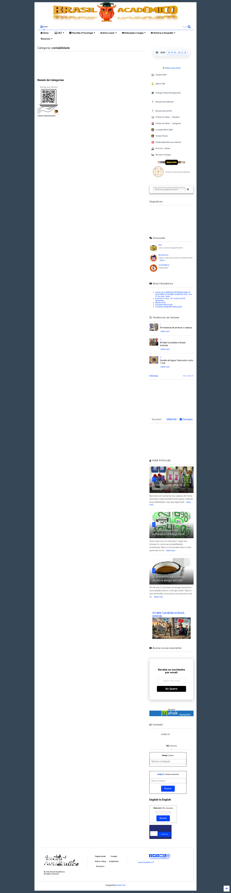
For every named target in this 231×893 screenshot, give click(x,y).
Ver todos (188, 376)
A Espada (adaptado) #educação (168, 307)
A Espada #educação (164, 305)
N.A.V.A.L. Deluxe (160, 148)
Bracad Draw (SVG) (161, 111)
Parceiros (100, 866)
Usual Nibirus (164, 265)
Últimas (153, 375)
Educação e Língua (134, 33)
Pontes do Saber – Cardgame (166, 123)
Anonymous (163, 255)
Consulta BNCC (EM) (162, 130)
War (160, 245)
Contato (113, 856)
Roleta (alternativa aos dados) (166, 142)
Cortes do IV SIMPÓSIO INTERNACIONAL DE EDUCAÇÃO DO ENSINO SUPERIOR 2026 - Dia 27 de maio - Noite (173, 294)
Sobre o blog (100, 861)
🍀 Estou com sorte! (171, 68)
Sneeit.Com (121, 885)
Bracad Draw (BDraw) (162, 102)
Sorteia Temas (159, 136)
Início (44, 33)
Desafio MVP (158, 75)
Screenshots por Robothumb (159, 858)
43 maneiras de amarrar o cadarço (176, 327)
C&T (59, 33)
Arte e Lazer (108, 33)
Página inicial (100, 856)
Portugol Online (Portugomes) (166, 93)
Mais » (162, 260)
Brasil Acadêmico (146, 862)
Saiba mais (165, 331)
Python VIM (158, 84)
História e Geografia (163, 33)
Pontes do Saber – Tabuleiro (165, 117)
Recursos (46, 39)
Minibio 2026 (160, 303)
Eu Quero (171, 688)
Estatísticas (114, 861)
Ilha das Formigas (161, 155)
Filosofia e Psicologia (82, 33)
